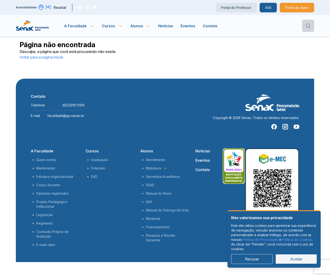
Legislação (44, 215)
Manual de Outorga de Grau (167, 210)
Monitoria (153, 219)
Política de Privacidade (260, 240)
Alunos (146, 151)
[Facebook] (80, 7)
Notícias (165, 26)
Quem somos (46, 160)
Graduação (99, 160)
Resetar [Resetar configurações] (59, 7)
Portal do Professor (236, 8)
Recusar (252, 259)
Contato (210, 26)
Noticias (202, 151)
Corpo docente (48, 185)
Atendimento (155, 160)
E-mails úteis (45, 245)
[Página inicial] (40, 26)
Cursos (92, 151)
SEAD (150, 185)
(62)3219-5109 (73, 105)
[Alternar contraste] (41, 7)
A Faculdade (42, 151)
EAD (94, 177)
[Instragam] (87, 7)
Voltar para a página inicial (41, 57)
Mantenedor (45, 168)
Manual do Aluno (159, 193)
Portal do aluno (297, 8)
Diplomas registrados (52, 193)
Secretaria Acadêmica (163, 177)
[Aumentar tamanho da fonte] (49, 7)
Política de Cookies (297, 240)
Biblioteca (157, 168)
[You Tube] (95, 7)
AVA (268, 8)
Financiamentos (158, 227)
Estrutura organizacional (54, 177)
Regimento (44, 223)
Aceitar (296, 259)
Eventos (188, 26)
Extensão (98, 168)
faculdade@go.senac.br (65, 116)
